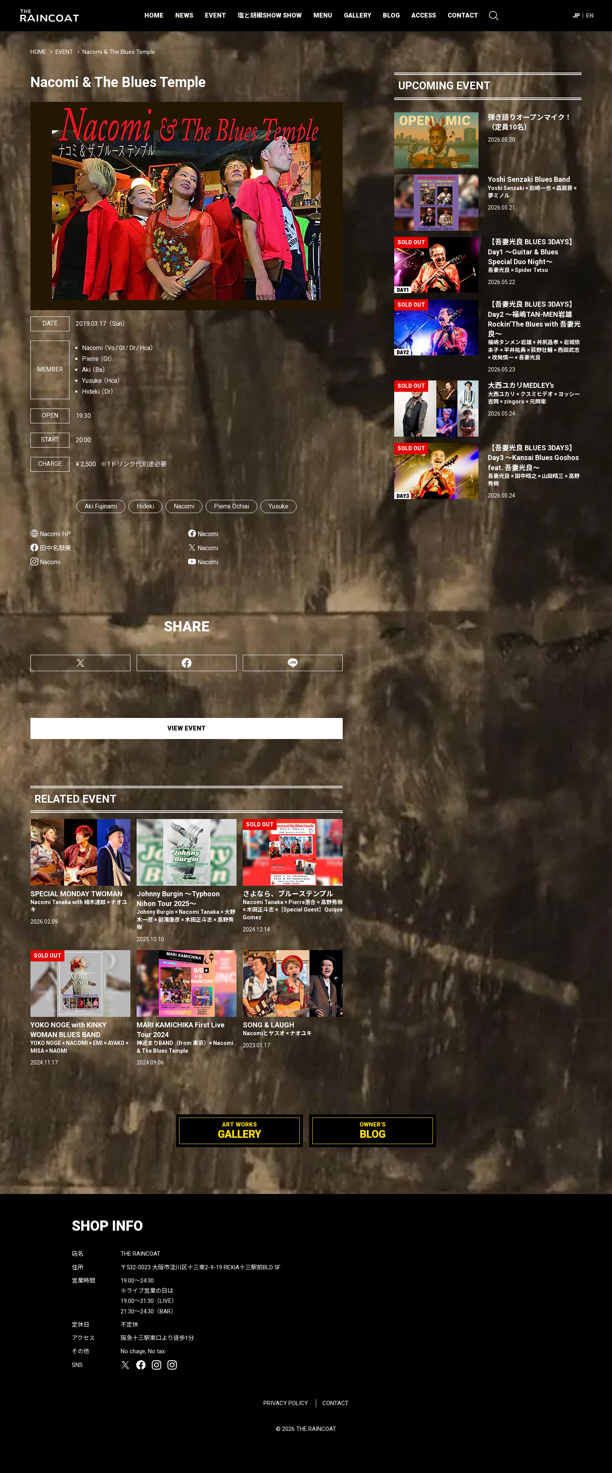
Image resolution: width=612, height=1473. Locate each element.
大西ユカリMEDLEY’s (535, 393)
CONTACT (463, 15)
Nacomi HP (55, 534)
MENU (322, 15)
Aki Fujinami (101, 506)
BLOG (391, 15)
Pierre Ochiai (231, 506)
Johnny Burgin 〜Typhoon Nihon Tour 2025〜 (187, 910)
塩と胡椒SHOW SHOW (270, 15)
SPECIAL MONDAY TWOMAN (80, 902)
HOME (154, 15)
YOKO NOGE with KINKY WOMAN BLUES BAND (80, 1038)
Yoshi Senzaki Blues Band (535, 187)
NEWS (184, 15)
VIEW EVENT (186, 728)
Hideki (145, 506)
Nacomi (184, 506)
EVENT (215, 15)
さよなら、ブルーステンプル (293, 906)
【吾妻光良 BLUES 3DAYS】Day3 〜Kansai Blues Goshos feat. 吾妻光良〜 (535, 466)
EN (590, 15)
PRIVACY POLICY (285, 1403)
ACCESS (423, 15)
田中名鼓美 (55, 548)
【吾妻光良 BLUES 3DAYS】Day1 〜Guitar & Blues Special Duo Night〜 (535, 256)
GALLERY (357, 15)
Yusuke (278, 506)
